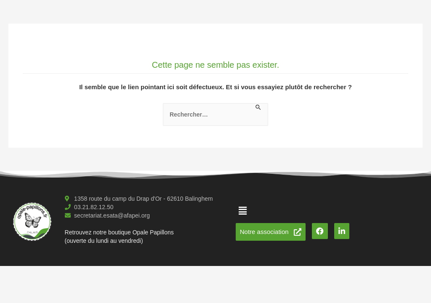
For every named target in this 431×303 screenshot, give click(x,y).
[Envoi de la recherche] (258, 107)
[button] (243, 211)
